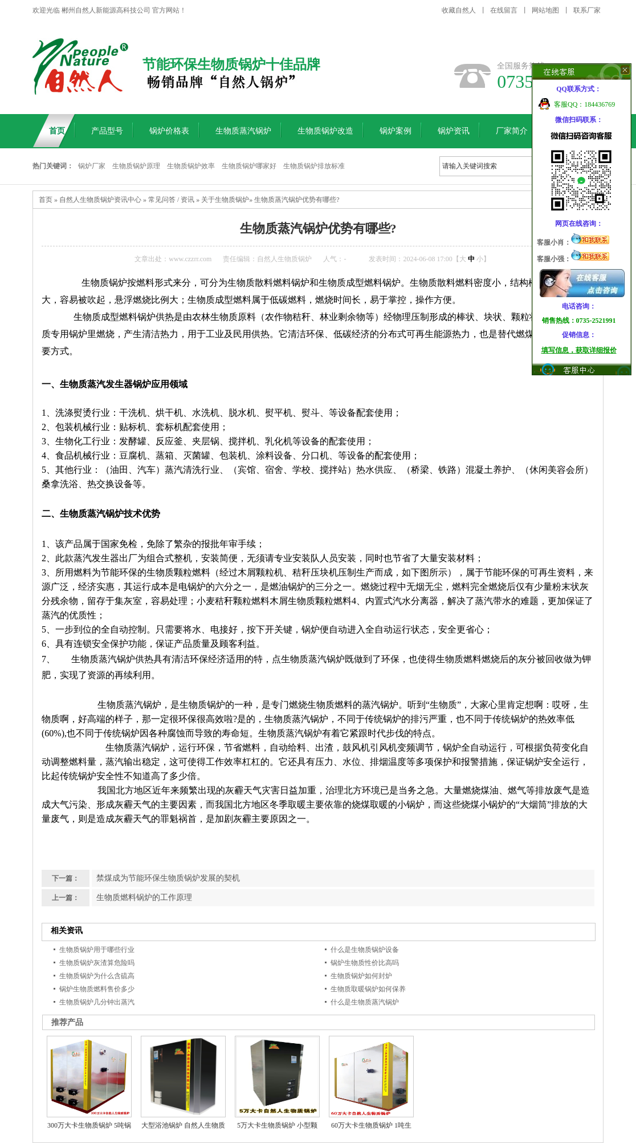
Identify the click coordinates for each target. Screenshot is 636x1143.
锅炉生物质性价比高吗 (365, 963)
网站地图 (545, 10)
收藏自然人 (459, 10)
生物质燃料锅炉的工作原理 (144, 897)
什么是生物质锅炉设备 (365, 950)
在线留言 (503, 10)
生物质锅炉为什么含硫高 (96, 976)
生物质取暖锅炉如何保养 (368, 989)
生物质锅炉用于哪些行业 (96, 950)
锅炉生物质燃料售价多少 (96, 989)
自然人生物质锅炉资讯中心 (100, 200)
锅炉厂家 (91, 166)
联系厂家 (587, 10)
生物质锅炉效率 (191, 166)
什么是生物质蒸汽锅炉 (365, 1002)
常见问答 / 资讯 (171, 200)
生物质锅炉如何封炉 (361, 976)
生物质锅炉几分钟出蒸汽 (96, 1002)
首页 (45, 200)
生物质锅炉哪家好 (249, 166)
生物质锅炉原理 (136, 166)
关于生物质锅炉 (225, 200)
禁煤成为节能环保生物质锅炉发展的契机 (168, 878)
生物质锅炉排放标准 (314, 166)
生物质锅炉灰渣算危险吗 (96, 963)
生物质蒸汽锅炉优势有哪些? (296, 200)
